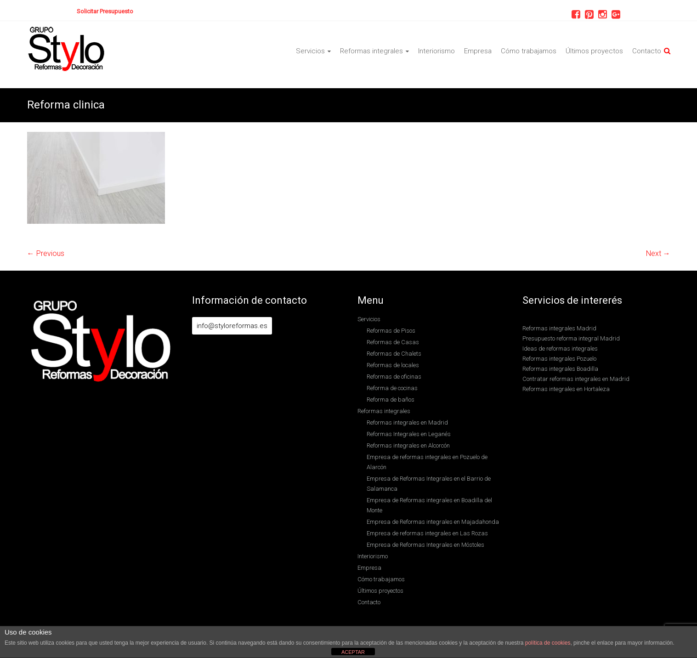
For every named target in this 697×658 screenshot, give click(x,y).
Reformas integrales (371, 51)
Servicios (310, 51)
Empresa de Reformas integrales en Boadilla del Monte (429, 505)
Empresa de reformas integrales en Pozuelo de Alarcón (427, 462)
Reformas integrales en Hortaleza (566, 389)
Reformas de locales (393, 365)
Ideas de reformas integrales (560, 348)
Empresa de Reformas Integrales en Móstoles (425, 544)
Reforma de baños (390, 399)
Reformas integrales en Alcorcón (408, 445)
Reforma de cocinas (392, 388)
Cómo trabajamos (528, 51)
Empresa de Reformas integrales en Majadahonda (433, 521)
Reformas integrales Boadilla (560, 368)
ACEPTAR (353, 652)
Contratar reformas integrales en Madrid (575, 378)
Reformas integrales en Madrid (407, 422)
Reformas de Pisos (391, 330)
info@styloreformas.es (232, 326)
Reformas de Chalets (394, 353)
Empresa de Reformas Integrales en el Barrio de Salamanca (429, 483)
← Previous (45, 253)
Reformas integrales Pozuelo (559, 358)
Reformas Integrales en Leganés (409, 434)
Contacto (646, 51)
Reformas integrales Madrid (559, 328)
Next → (658, 253)
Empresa (478, 51)
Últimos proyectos (594, 51)
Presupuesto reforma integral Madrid (571, 338)
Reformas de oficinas (394, 376)
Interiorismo (436, 51)
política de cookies (548, 643)
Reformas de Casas (393, 342)
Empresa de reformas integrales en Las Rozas (427, 533)
